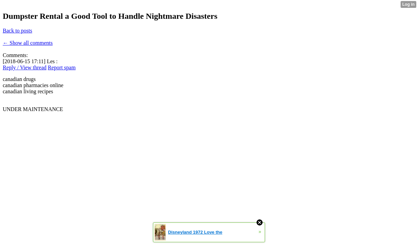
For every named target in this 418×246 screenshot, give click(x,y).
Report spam (61, 67)
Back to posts (17, 30)
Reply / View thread (24, 67)
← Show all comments (28, 43)
